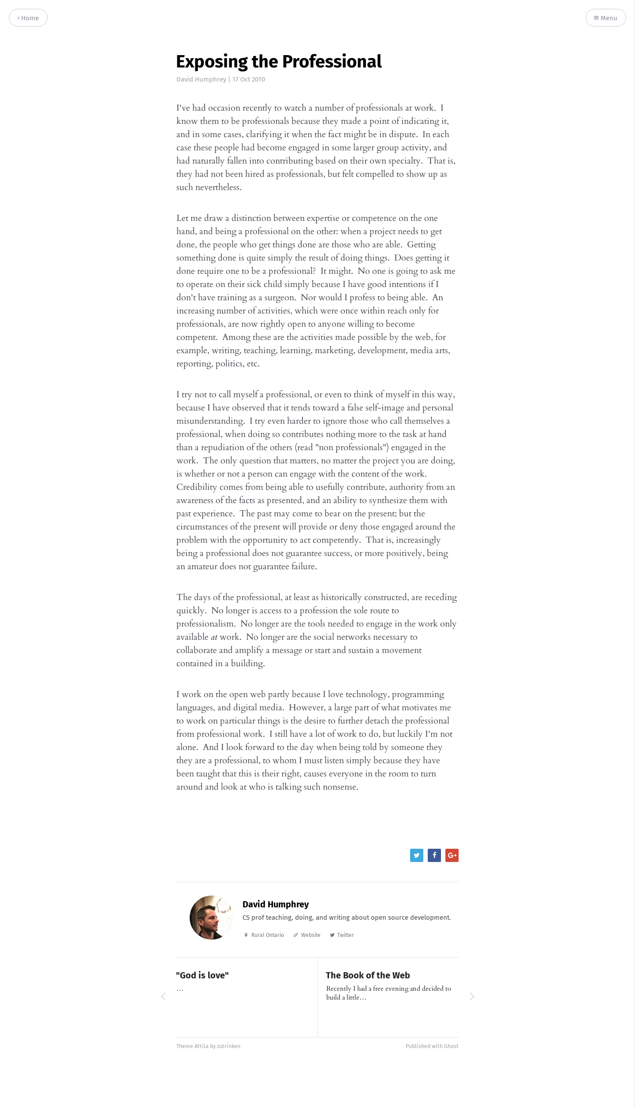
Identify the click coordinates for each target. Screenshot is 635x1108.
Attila (201, 1046)
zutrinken (228, 1046)
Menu (605, 18)
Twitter (345, 935)
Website (311, 935)
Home (28, 18)
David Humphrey (201, 79)
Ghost (451, 1046)
